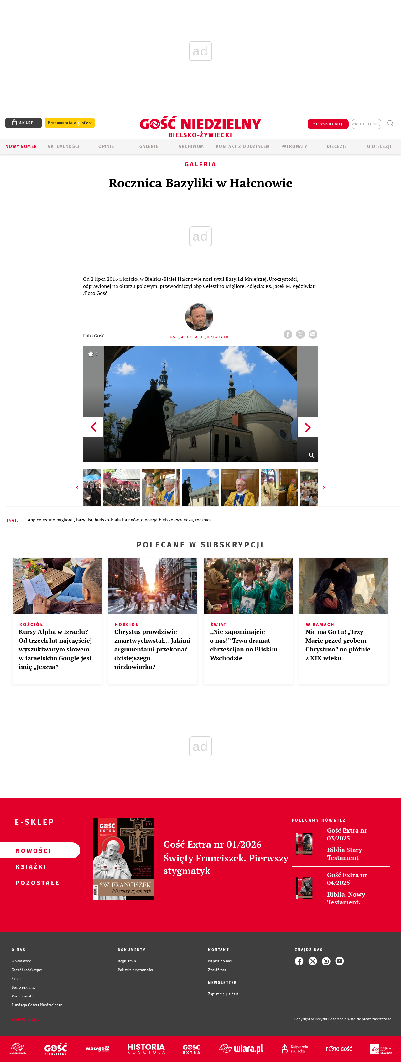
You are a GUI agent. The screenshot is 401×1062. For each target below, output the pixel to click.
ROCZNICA (203, 520)
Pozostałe (30, 882)
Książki (30, 866)
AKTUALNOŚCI (64, 146)
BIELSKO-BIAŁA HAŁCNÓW (117, 520)
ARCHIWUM (191, 146)
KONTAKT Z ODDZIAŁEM (243, 146)
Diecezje (337, 146)
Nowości (30, 850)
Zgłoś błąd (26, 1019)
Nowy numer (21, 146)
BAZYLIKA (84, 520)
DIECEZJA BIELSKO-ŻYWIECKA (167, 520)
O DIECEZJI (379, 146)
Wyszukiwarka (390, 123)
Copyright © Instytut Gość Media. (320, 1019)
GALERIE (149, 146)
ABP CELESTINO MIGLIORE (51, 520)
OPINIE (106, 146)
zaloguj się (366, 124)
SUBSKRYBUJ (328, 124)
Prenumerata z (70, 123)
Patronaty (294, 146)
